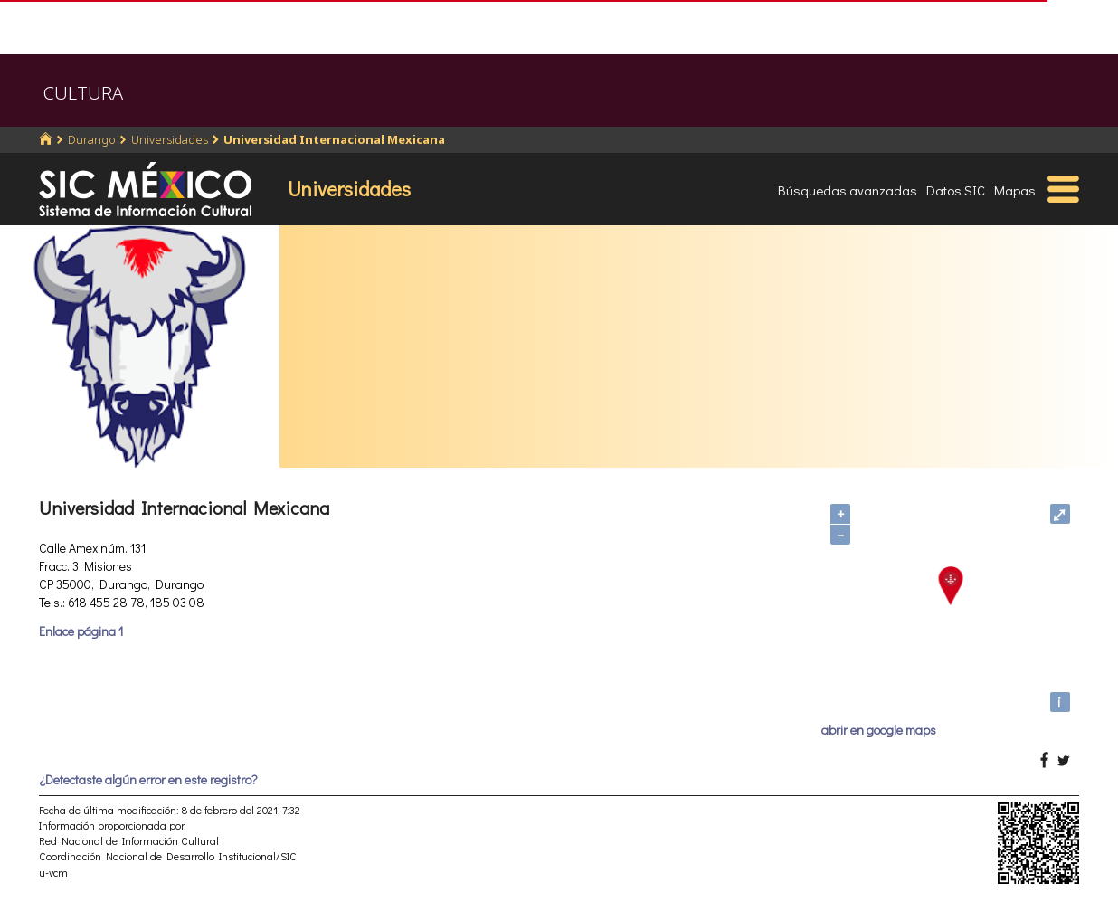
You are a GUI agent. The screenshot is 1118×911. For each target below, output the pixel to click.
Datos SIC (955, 190)
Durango (92, 139)
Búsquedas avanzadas (847, 190)
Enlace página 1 (81, 631)
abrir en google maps (878, 729)
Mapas (1015, 190)
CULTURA (83, 93)
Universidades (169, 139)
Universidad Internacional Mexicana (334, 139)
